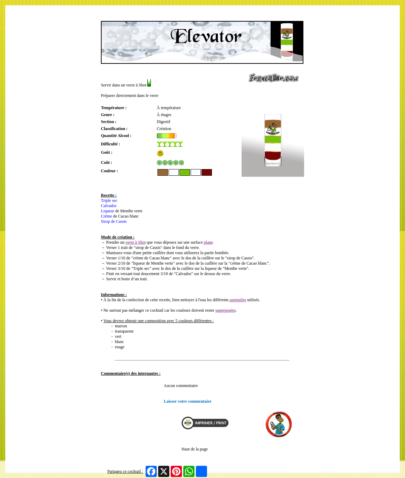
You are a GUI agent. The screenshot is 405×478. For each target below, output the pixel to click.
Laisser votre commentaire (188, 401)
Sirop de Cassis (114, 221)
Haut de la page (195, 449)
